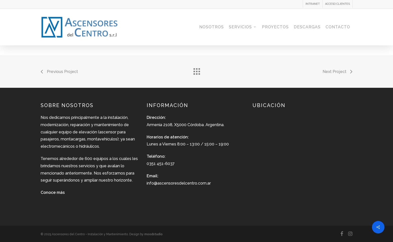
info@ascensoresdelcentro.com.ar (179, 183)
